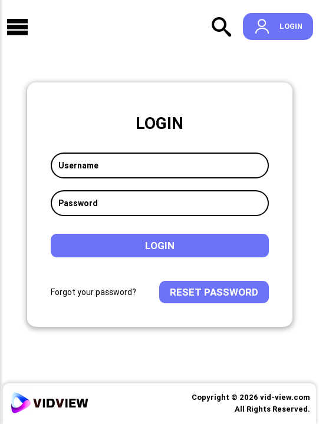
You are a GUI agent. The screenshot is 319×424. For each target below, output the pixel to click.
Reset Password (214, 292)
